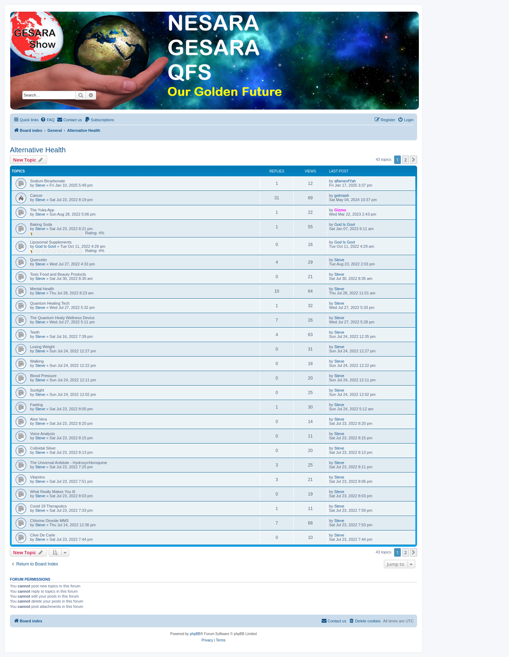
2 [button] (405, 160)
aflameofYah (345, 181)
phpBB (195, 634)
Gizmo (340, 210)
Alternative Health (38, 150)
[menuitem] (47, 120)
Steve (40, 185)
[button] (413, 160)
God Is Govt (344, 224)
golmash (341, 195)
